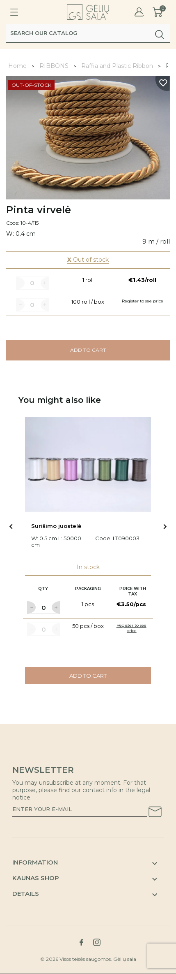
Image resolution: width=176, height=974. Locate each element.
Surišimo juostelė (56, 526)
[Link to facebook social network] (81, 942)
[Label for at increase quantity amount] (45, 283)
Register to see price (142, 301)
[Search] (88, 33)
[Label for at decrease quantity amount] (20, 283)
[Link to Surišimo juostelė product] (88, 464)
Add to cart (88, 350)
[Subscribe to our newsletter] (155, 813)
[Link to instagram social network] (97, 942)
